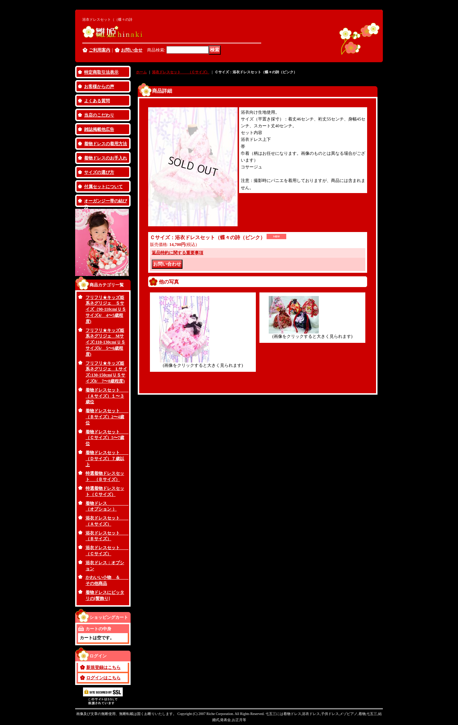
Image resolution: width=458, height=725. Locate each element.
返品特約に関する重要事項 (177, 252)
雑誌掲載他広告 (99, 129)
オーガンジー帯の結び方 (105, 202)
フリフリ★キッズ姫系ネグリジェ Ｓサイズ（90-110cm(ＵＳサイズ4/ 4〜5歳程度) (106, 309)
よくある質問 (97, 100)
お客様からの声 (99, 86)
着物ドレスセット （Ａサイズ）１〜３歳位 (107, 396)
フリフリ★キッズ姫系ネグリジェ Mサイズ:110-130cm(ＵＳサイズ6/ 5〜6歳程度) (105, 342)
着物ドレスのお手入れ (105, 158)
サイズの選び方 (99, 172)
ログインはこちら (103, 677)
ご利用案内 (99, 50)
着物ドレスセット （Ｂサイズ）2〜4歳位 (107, 416)
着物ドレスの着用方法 (105, 143)
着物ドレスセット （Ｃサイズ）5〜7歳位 (107, 438)
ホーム (141, 72)
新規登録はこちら (103, 667)
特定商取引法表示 (101, 72)
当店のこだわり (99, 115)
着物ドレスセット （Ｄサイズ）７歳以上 (107, 458)
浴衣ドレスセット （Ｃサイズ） (180, 72)
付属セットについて (103, 186)
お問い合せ (131, 50)
